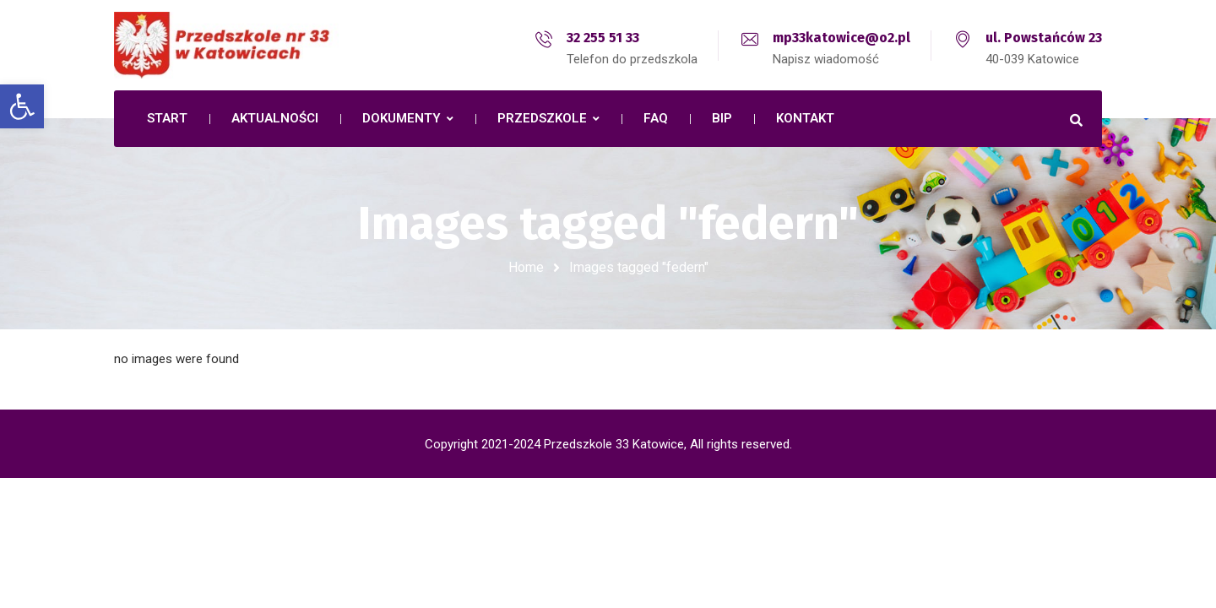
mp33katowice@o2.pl (841, 38)
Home (526, 267)
